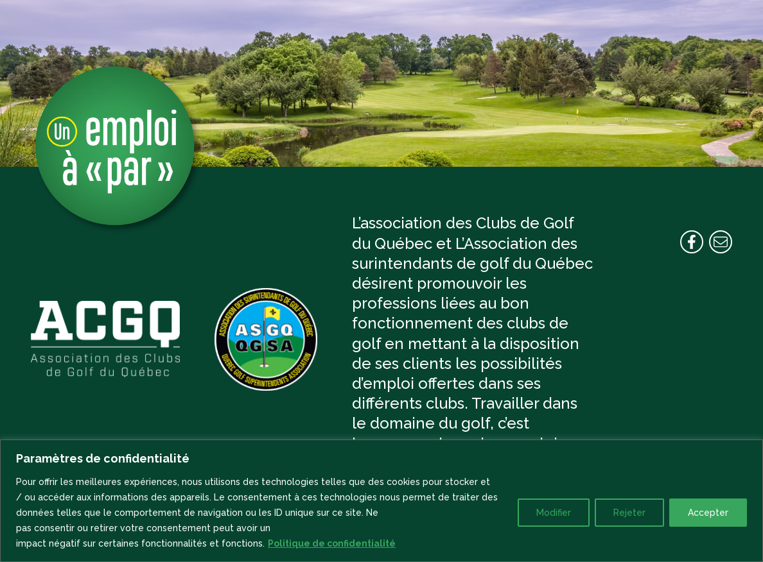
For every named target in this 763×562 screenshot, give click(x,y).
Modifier (553, 512)
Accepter (708, 512)
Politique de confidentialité (332, 543)
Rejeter (629, 512)
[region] (381, 500)
